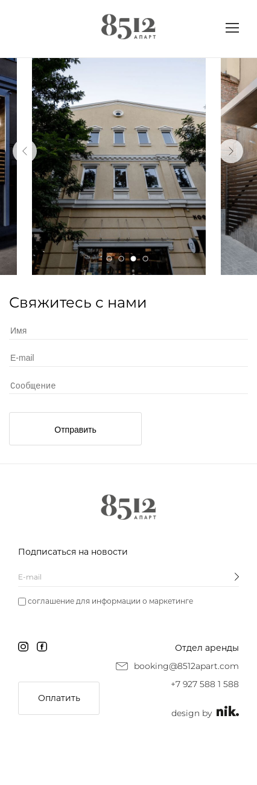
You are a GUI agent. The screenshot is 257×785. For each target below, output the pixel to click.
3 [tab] (133, 259)
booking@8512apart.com (186, 666)
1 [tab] (109, 259)
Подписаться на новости (73, 551)
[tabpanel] (119, 166)
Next (231, 151)
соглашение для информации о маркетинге (110, 601)
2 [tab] (121, 259)
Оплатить (59, 698)
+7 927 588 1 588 (205, 684)
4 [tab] (145, 259)
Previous (25, 151)
